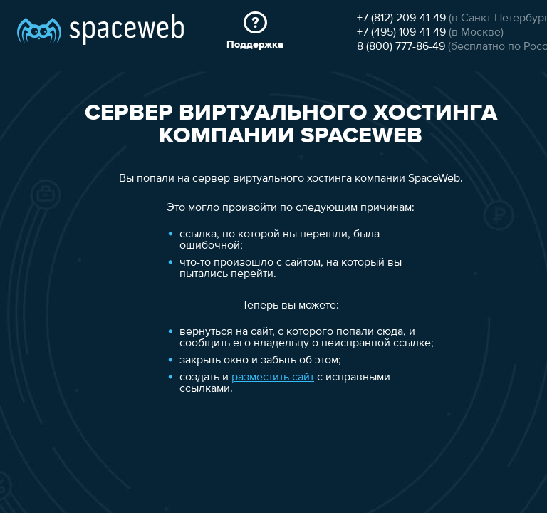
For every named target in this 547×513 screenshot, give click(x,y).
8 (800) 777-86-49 (72, 157)
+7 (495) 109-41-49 (73, 143)
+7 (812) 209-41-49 (73, 129)
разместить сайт (133, 404)
